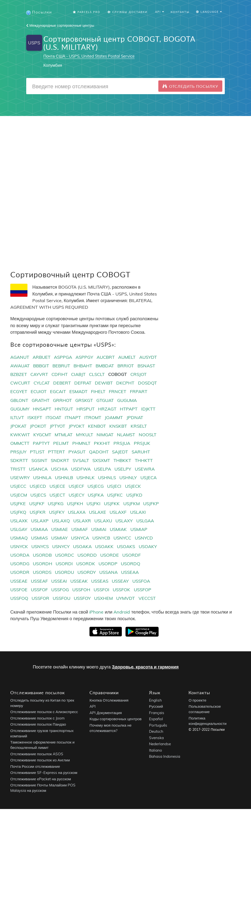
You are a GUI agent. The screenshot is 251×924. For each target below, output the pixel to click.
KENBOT (97, 426)
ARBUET (41, 357)
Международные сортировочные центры (60, 26)
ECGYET (18, 392)
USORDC (64, 555)
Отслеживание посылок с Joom (37, 718)
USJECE (57, 486)
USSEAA (130, 573)
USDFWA (81, 469)
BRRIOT (125, 366)
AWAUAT (20, 366)
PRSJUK (142, 443)
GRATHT (41, 400)
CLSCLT (97, 375)
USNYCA (80, 538)
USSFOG (60, 590)
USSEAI (59, 581)
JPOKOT (38, 426)
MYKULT (84, 435)
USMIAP (138, 529)
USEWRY (20, 478)
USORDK (85, 564)
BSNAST (146, 366)
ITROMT (92, 418)
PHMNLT (81, 443)
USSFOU (61, 598)
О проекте (197, 700)
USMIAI (98, 529)
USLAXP (40, 521)
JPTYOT (57, 426)
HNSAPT (42, 409)
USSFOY (82, 598)
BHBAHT (83, 366)
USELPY (122, 469)
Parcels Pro (86, 12)
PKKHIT (102, 443)
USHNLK (85, 478)
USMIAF (79, 529)
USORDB (42, 555)
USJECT (57, 495)
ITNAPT (73, 418)
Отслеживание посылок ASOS (36, 754)
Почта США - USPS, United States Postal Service (89, 56)
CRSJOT (138, 375)
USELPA (102, 469)
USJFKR (38, 512)
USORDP (108, 564)
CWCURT (20, 383)
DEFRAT (82, 383)
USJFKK (112, 504)
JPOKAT (18, 426)
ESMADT (78, 392)
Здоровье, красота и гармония (145, 667)
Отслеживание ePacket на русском (40, 779)
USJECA (148, 478)
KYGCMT (42, 435)
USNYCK (19, 547)
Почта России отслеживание (35, 766)
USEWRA (145, 469)
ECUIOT (39, 392)
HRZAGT (107, 409)
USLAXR (82, 521)
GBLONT (19, 400)
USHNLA (42, 478)
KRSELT (139, 426)
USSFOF (39, 590)
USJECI (114, 486)
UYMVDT (125, 598)
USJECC (18, 486)
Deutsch (156, 732)
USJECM (18, 495)
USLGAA (145, 521)
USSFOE (18, 590)
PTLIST (37, 452)
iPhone (96, 612)
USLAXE (97, 512)
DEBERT (62, 383)
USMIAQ (19, 538)
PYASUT (77, 452)
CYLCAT (42, 383)
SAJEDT (120, 452)
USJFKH (75, 504)
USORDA (19, 555)
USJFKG (55, 504)
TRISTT (17, 469)
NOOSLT (147, 435)
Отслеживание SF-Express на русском (43, 773)
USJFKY (56, 512)
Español (156, 719)
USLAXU (103, 521)
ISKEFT (34, 418)
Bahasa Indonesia (164, 757)
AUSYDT (148, 357)
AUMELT (127, 357)
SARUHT (141, 452)
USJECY (76, 495)
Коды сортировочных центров (115, 719)
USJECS (38, 495)
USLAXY (124, 521)
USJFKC (115, 495)
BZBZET (18, 375)
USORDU (64, 573)
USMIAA (39, 529)
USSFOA (141, 581)
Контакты (180, 12)
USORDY (86, 573)
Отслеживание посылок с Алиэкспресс (44, 712)
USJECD (38, 486)
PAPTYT (41, 443)
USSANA (108, 573)
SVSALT (81, 460)
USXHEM (103, 598)
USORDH (42, 564)
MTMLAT (64, 435)
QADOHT (99, 452)
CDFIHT (59, 375)
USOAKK (104, 547)
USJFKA (96, 495)
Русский (156, 707)
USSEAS (99, 581)
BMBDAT (105, 366)
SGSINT (39, 460)
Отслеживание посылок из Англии (40, 760)
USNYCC (122, 538)
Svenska (156, 738)
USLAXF (118, 512)
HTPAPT (129, 409)
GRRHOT (62, 400)
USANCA (38, 469)
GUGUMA (127, 400)
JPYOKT (77, 426)
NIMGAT (105, 435)
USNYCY (61, 547)
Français (156, 713)
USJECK (133, 486)
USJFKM (131, 504)
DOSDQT (147, 383)
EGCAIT (58, 392)
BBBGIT (41, 366)
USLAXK (19, 521)
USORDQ (130, 564)
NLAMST (126, 435)
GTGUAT (105, 400)
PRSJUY (18, 452)
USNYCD (144, 538)
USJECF (76, 486)
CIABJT (78, 375)
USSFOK (121, 590)
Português (158, 725)
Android (121, 612)
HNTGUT (64, 409)
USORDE (109, 555)
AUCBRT (106, 357)
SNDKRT (60, 460)
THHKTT (144, 460)
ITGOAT (53, 418)
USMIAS (39, 538)
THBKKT (122, 460)
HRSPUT (85, 409)
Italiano (155, 750)
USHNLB (64, 478)
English (155, 700)
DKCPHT (125, 383)
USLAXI (138, 512)
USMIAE (59, 529)
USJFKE (18, 504)
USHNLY (128, 478)
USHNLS (107, 478)
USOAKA (82, 547)
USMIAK (118, 529)
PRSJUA (121, 443)
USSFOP (142, 590)
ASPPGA (63, 357)
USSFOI (101, 590)
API (92, 707)
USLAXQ (61, 521)
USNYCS (40, 547)
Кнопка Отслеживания (108, 700)
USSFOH (81, 590)
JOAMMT (114, 418)
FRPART (138, 392)
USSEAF (39, 581)
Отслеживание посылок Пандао (38, 724)
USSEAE (18, 581)
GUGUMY (19, 409)
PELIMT (61, 443)
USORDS (42, 573)
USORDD (87, 555)
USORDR (19, 573)
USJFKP (151, 504)
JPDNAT (134, 418)
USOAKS (126, 547)
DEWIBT (104, 383)
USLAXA (77, 512)
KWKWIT (20, 435)
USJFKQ (18, 512)
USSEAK (79, 581)
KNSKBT (118, 426)
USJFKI (93, 504)
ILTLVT (17, 418)
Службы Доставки (127, 12)
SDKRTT (19, 460)
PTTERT (56, 452)
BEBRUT (61, 366)
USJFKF (36, 504)
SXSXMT (101, 460)
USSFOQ (19, 598)
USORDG (19, 564)
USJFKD (134, 495)
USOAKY (148, 547)
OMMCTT (19, 443)
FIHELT (98, 392)
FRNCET (117, 392)
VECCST (147, 598)
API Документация (105, 713)
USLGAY (18, 529)
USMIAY (59, 538)
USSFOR (40, 598)
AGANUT (19, 357)
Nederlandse (160, 744)
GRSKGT (84, 400)
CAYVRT (39, 375)
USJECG (96, 486)
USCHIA (59, 469)
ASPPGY (84, 357)
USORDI (64, 564)
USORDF (131, 555)
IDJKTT (148, 409)
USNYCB (101, 538)
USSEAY (120, 581)
